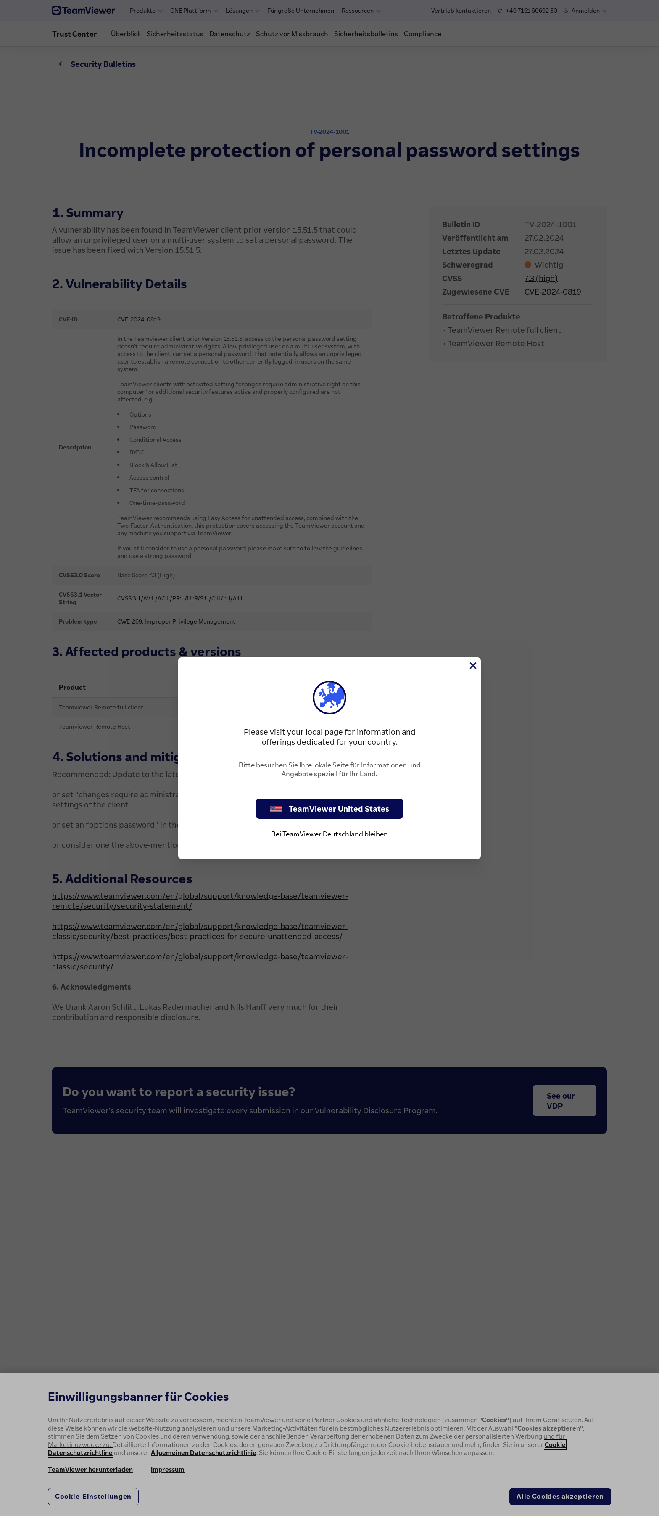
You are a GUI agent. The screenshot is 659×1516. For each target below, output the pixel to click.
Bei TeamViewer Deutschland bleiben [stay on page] (329, 834)
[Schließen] (472, 665)
